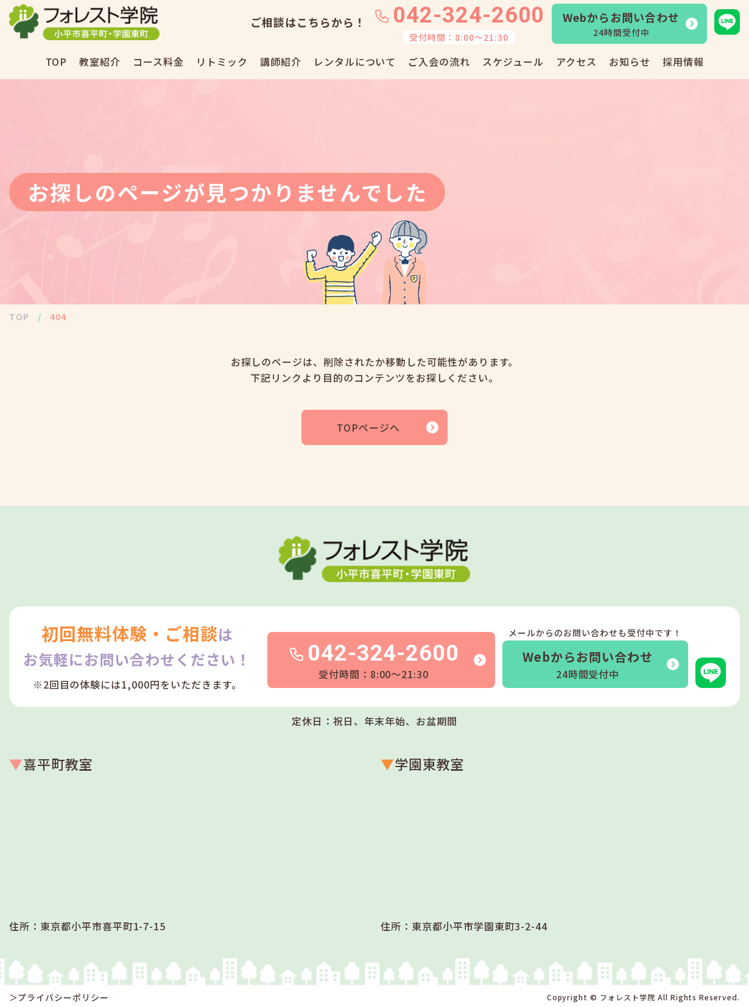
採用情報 (683, 61)
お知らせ (629, 61)
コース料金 (158, 61)
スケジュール (513, 61)
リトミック (222, 61)
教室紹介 (100, 61)
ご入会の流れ (439, 61)
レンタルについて (355, 61)
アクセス (576, 61)
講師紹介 (280, 61)
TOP (57, 61)
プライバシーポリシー (63, 997)
